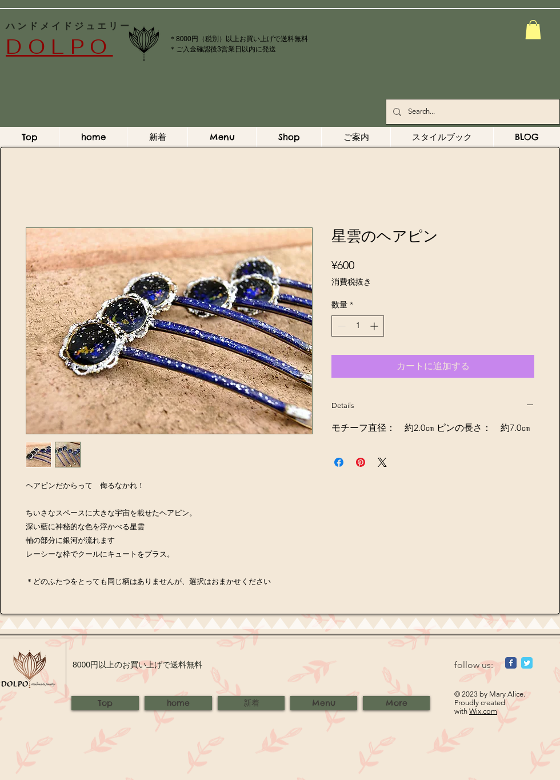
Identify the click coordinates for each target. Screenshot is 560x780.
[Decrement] (340, 326)
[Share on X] (382, 462)
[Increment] (375, 326)
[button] (533, 29)
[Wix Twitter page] (527, 663)
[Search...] (471, 111)
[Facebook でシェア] (339, 462)
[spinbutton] (357, 326)
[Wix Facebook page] (511, 663)
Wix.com (483, 711)
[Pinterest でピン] (360, 462)
